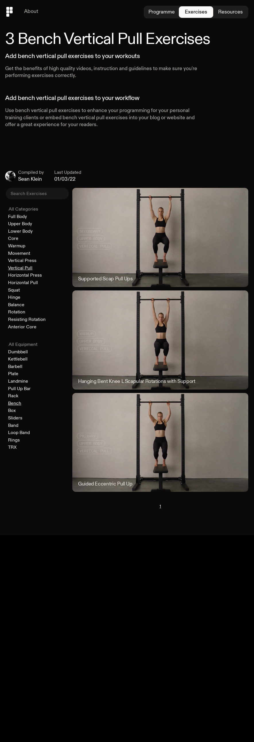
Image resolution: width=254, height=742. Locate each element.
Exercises (196, 12)
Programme (161, 12)
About (31, 11)
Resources (230, 12)
